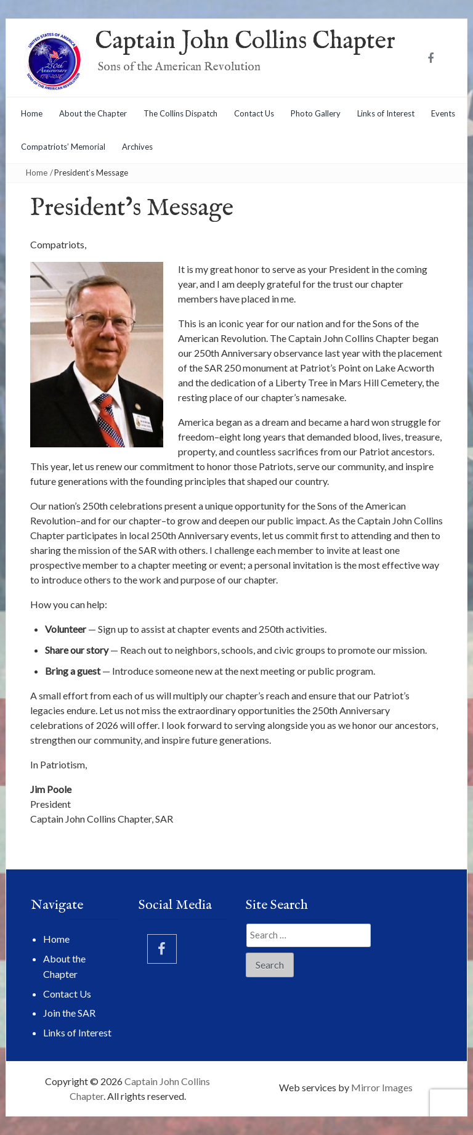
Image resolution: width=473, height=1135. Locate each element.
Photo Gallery (316, 113)
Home (31, 113)
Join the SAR (69, 1013)
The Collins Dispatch (180, 113)
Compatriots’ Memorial (63, 147)
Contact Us (254, 113)
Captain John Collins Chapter (245, 41)
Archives (137, 147)
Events (443, 113)
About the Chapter (93, 113)
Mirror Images (382, 1087)
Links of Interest (385, 113)
